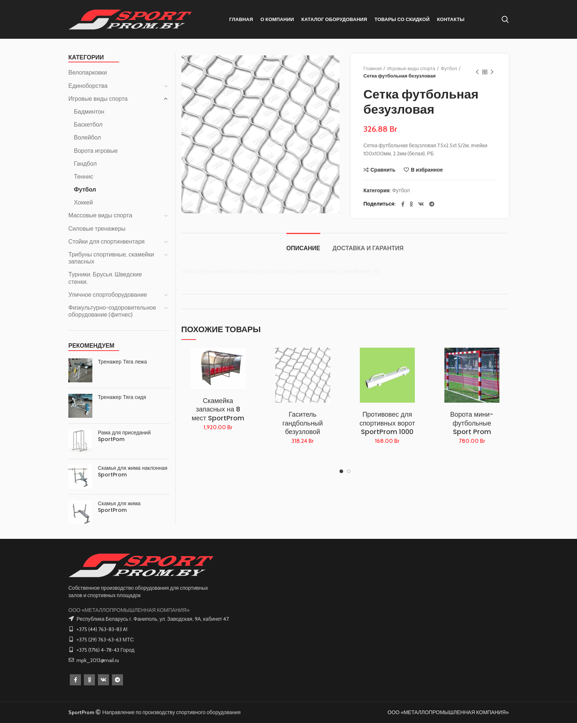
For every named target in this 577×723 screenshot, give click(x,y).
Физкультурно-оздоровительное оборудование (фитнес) (112, 311)
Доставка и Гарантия (367, 248)
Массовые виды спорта (100, 215)
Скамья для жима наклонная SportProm (132, 471)
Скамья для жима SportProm (119, 506)
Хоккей (83, 202)
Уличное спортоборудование (107, 294)
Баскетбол (88, 124)
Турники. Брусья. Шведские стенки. (105, 278)
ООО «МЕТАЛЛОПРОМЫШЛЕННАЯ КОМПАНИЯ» (129, 610)
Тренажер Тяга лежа (122, 361)
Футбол (449, 68)
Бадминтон (89, 111)
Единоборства (87, 85)
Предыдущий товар (477, 72)
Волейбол (87, 137)
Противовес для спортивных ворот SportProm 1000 (387, 423)
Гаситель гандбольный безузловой (303, 423)
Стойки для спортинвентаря (106, 241)
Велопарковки (87, 72)
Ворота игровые (96, 150)
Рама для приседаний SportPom (124, 436)
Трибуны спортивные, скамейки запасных (111, 258)
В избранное (427, 169)
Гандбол (85, 163)
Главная (372, 68)
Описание (303, 248)
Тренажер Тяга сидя (122, 397)
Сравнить (383, 169)
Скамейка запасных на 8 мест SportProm (218, 409)
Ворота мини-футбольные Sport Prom (472, 423)
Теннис (83, 176)
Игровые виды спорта (411, 68)
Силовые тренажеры (97, 228)
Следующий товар (492, 72)
